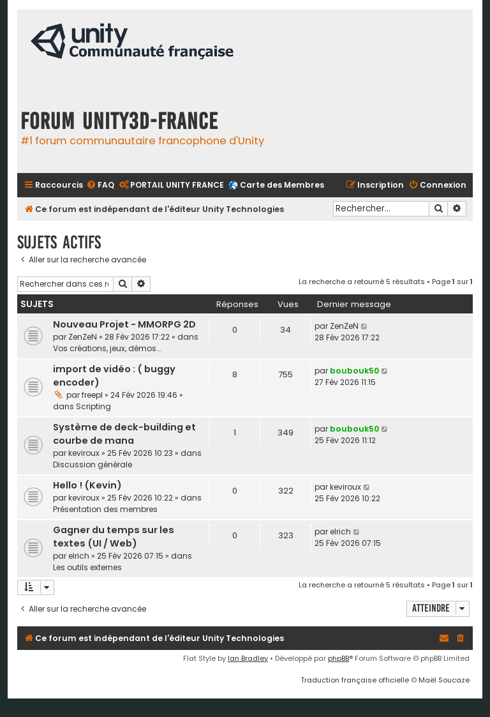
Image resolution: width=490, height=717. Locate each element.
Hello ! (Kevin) (87, 485)
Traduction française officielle (355, 680)
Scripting (93, 406)
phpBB (338, 658)
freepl (92, 394)
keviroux (84, 453)
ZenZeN (82, 336)
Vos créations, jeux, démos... (107, 348)
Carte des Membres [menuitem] (282, 184)
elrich (78, 555)
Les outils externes (87, 567)
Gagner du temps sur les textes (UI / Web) (113, 537)
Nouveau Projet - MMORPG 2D (124, 324)
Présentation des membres (105, 509)
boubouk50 (354, 370)
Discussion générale (92, 464)
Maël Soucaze (444, 680)
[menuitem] (100, 185)
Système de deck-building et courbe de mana (124, 434)
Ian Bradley (248, 658)
